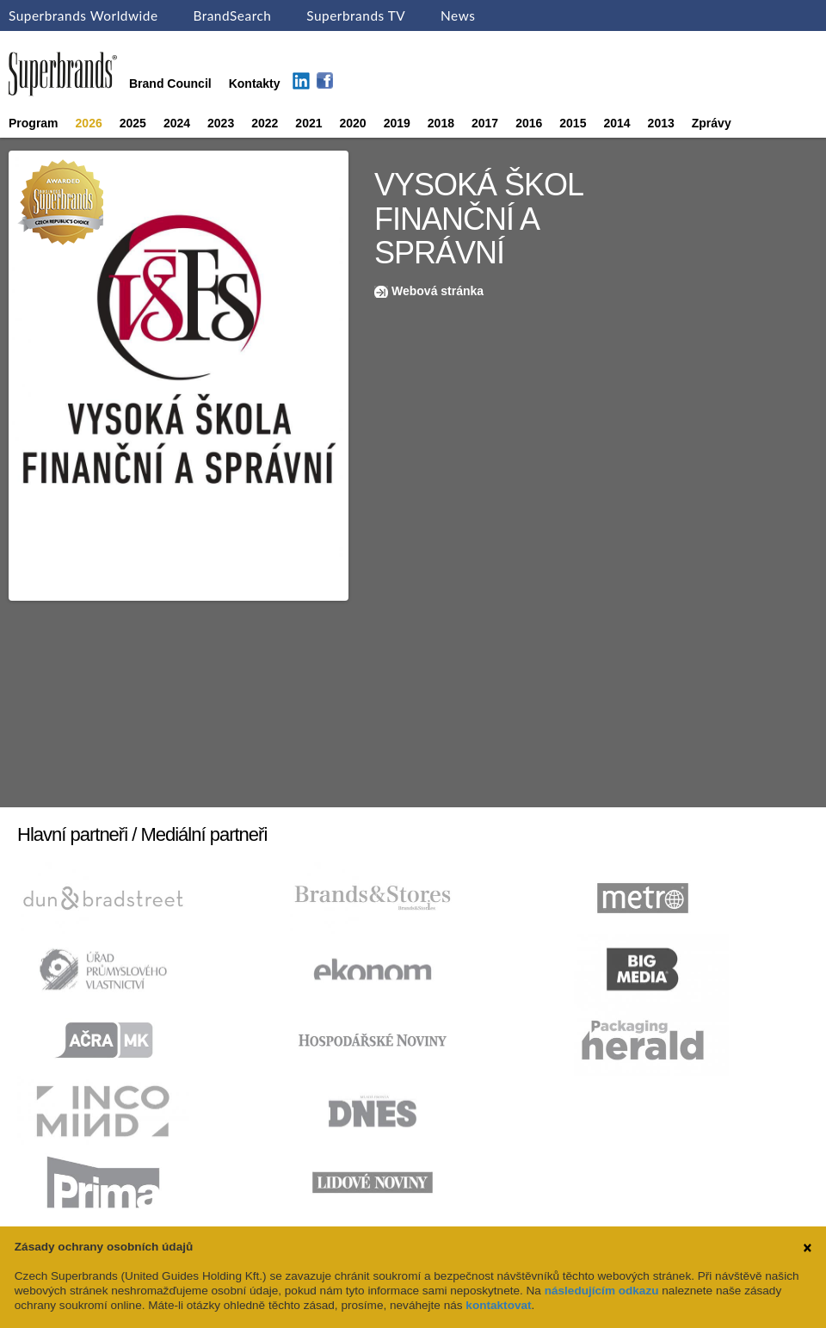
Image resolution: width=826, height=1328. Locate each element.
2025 (133, 123)
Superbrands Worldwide (83, 15)
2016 (528, 123)
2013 (661, 123)
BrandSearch (232, 15)
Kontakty (254, 83)
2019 (397, 123)
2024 (176, 123)
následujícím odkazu (602, 1290)
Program (34, 123)
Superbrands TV (355, 15)
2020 (353, 123)
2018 (441, 123)
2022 (264, 123)
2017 (485, 123)
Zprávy (711, 123)
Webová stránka (437, 291)
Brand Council (170, 83)
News (458, 15)
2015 (572, 123)
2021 (308, 123)
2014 (616, 123)
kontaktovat (498, 1305)
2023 (220, 123)
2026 (89, 123)
